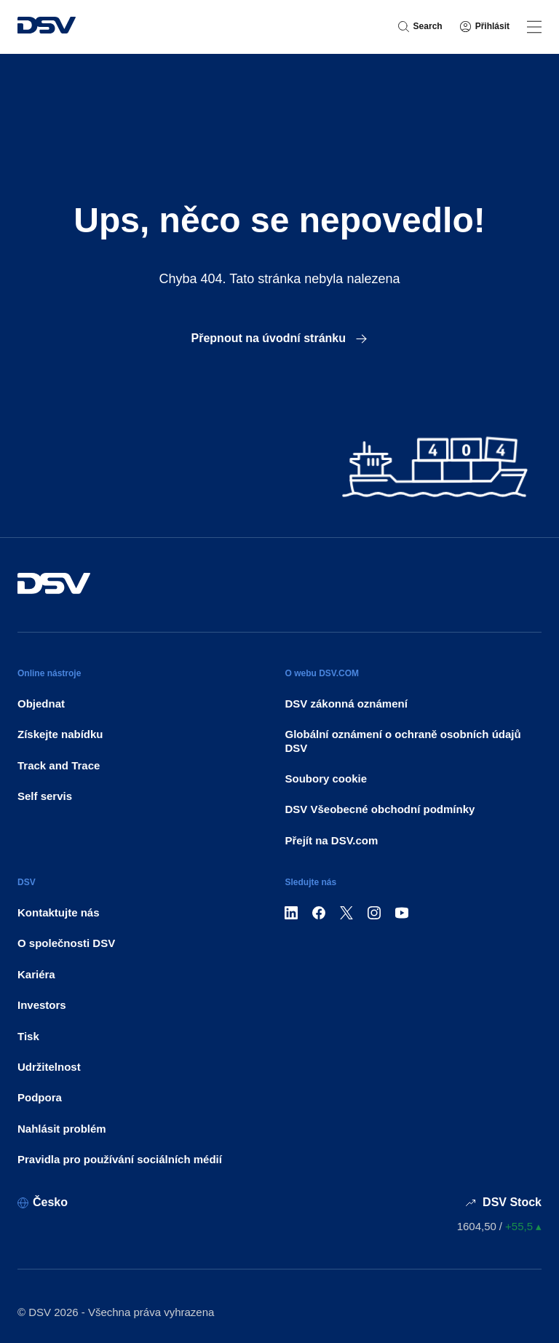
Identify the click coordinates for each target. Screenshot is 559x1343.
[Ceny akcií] (499, 1226)
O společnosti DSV (66, 943)
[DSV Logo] (46, 27)
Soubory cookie (326, 778)
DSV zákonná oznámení (346, 703)
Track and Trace (58, 765)
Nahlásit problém (61, 1128)
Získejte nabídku (60, 734)
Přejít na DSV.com (331, 840)
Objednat (41, 703)
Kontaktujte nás (58, 912)
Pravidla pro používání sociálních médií (119, 1159)
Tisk (28, 1036)
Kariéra (36, 974)
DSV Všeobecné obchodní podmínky (380, 809)
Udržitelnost (49, 1067)
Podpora (39, 1097)
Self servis (44, 796)
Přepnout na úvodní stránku (279, 338)
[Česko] (42, 1202)
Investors (41, 1005)
